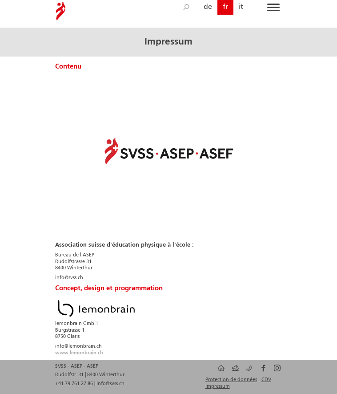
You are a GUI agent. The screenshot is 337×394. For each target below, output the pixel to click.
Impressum (217, 386)
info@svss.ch (110, 383)
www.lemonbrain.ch (79, 353)
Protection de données (231, 379)
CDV (266, 379)
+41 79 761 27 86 (74, 383)
